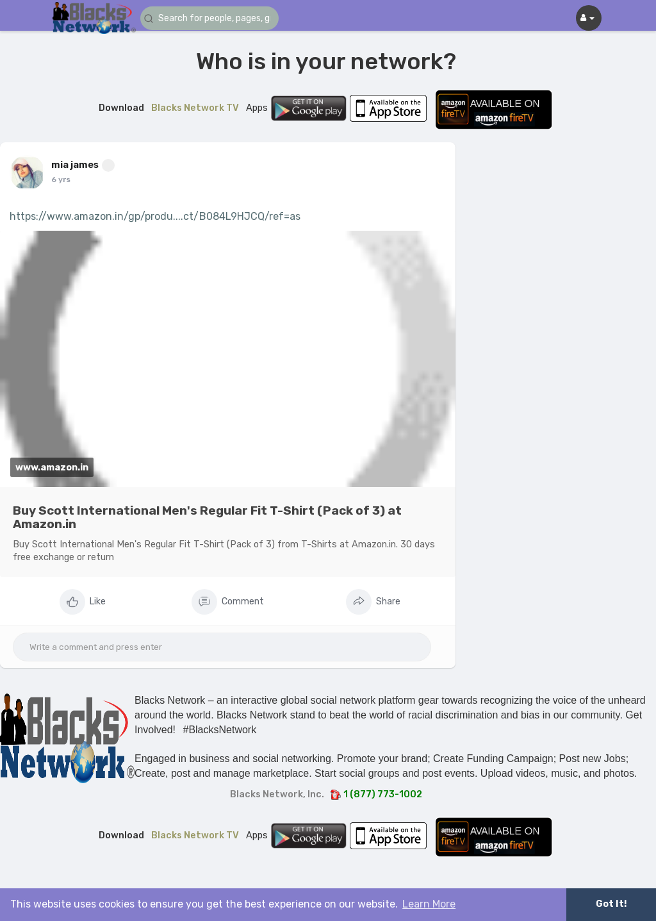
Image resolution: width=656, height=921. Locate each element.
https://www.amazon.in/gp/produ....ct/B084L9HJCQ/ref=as (155, 216)
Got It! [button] (611, 904)
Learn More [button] (428, 904)
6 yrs (60, 179)
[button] (217, 18)
